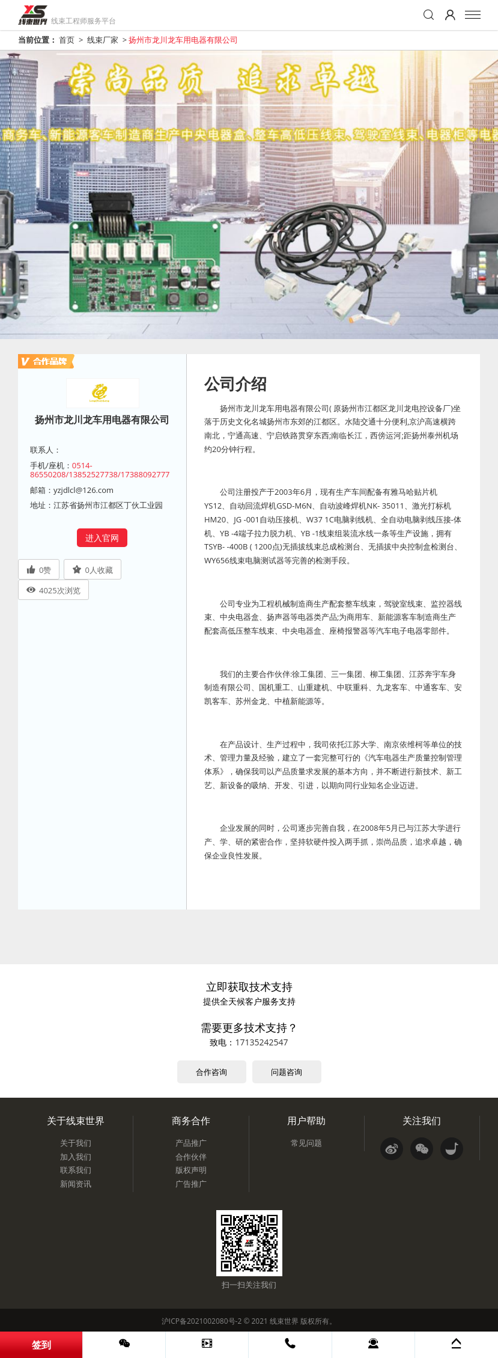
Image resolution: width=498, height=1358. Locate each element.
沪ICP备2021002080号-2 (201, 1321)
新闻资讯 (75, 1183)
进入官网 (102, 537)
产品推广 (191, 1142)
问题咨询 (286, 1071)
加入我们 (75, 1156)
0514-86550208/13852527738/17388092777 (100, 470)
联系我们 (75, 1169)
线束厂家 (102, 39)
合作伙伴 (191, 1156)
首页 (66, 39)
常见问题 (306, 1142)
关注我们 (421, 1120)
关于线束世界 (76, 1120)
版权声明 (191, 1169)
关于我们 (75, 1142)
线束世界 (284, 1321)
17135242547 (261, 1042)
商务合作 (191, 1120)
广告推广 (191, 1183)
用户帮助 (306, 1120)
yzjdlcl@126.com (83, 490)
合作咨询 (211, 1071)
